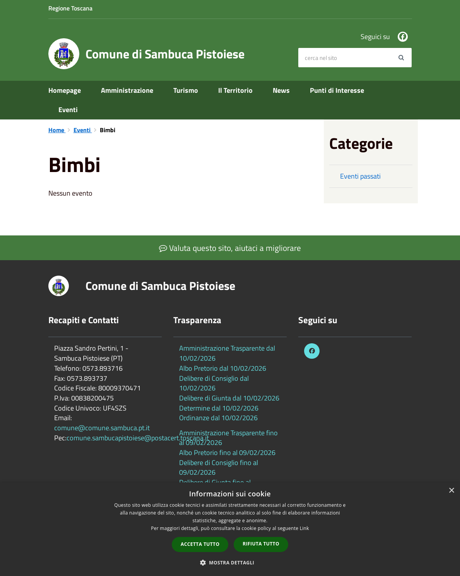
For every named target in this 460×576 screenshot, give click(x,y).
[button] (230, 562)
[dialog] (230, 529)
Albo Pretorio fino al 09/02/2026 (227, 452)
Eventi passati (360, 176)
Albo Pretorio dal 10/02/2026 (222, 368)
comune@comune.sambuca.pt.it (102, 428)
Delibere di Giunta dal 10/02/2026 (229, 398)
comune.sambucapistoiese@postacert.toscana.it (138, 438)
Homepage (64, 90)
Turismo (185, 90)
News (281, 90)
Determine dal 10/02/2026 (218, 408)
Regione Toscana (70, 8)
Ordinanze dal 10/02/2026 (218, 417)
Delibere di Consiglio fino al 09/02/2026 (218, 467)
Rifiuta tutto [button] (261, 543)
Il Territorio (235, 90)
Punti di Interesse (337, 90)
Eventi (68, 109)
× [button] (451, 491)
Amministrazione (127, 90)
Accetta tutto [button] (200, 544)
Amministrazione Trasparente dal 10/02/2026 (227, 353)
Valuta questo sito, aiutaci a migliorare (230, 248)
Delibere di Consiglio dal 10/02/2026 (214, 383)
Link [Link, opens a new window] (304, 528)
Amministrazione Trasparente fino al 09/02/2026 (228, 438)
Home (57, 130)
